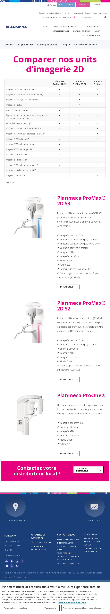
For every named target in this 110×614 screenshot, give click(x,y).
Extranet (97, 5)
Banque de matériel (75, 13)
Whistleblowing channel (68, 573)
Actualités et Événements (56, 13)
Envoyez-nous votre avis (68, 539)
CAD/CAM (97, 31)
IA (81, 27)
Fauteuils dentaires (81, 31)
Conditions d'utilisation (15, 573)
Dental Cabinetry (94, 27)
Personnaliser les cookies (91, 573)
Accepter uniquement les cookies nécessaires (83, 608)
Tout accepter (50, 608)
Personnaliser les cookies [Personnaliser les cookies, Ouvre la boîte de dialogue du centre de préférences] (15, 608)
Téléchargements (64, 553)
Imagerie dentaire (61, 31)
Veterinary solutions (93, 548)
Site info (8, 577)
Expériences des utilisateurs (65, 27)
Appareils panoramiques (47, 44)
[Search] (105, 17)
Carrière (60, 550)
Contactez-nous (91, 13)
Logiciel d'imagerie (91, 541)
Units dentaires (90, 535)
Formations (102, 13)
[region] (55, 598)
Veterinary (83, 5)
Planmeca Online (90, 552)
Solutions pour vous (92, 35)
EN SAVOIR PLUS (66, 287)
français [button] (51, 5)
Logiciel (45, 27)
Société (42, 13)
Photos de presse (38, 549)
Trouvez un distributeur (82, 470)
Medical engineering (66, 5)
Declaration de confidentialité (42, 573)
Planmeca (8, 44)
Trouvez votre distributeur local (57, 17)
